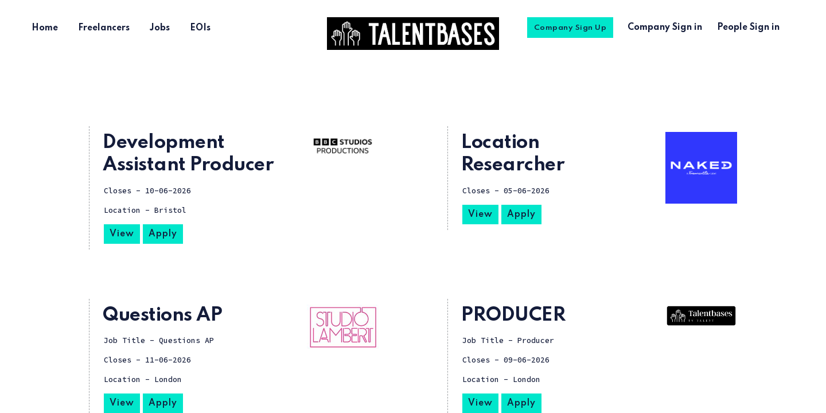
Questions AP (162, 315)
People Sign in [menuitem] (748, 27)
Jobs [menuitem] (160, 28)
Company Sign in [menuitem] (665, 27)
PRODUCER (513, 315)
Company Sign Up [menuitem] (570, 28)
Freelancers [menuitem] (104, 28)
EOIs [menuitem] (200, 28)
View (122, 234)
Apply (163, 234)
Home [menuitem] (45, 28)
